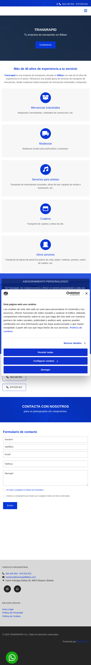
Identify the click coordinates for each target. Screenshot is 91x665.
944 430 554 (68, 4)
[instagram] (7, 589)
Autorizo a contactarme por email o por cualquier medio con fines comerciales (38, 496)
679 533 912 (82, 4)
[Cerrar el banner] (86, 293)
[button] (45, 44)
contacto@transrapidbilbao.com (21, 577)
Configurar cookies (45, 361)
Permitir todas (45, 352)
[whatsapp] (17, 589)
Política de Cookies (11, 620)
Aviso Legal (7, 613)
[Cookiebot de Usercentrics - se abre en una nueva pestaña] (66, 294)
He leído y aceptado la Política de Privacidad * (25, 490)
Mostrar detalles (73, 343)
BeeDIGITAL (83, 645)
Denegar (45, 369)
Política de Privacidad (12, 616)
